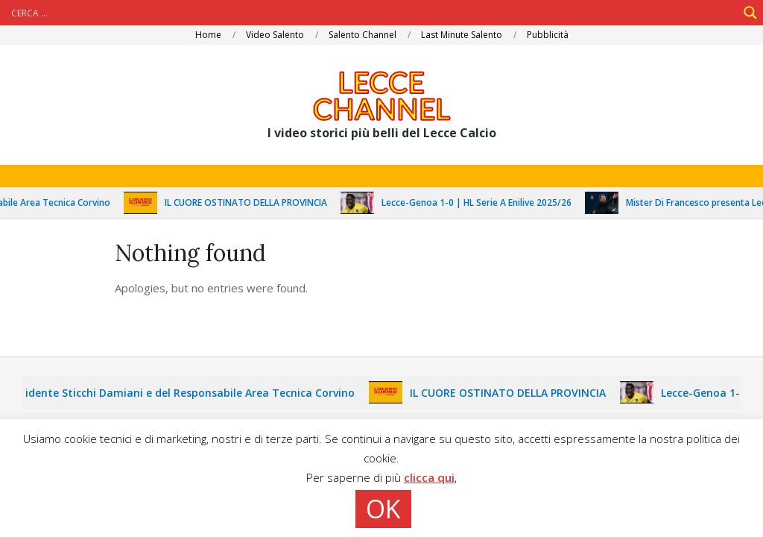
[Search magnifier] (750, 12)
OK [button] (383, 509)
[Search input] (372, 12)
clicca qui (429, 477)
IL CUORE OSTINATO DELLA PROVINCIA (252, 202)
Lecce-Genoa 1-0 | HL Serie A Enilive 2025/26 (482, 202)
